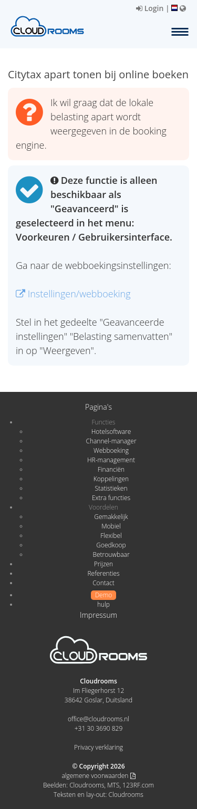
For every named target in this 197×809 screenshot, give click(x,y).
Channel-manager (111, 441)
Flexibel (110, 535)
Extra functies (111, 497)
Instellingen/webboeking (73, 293)
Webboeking (111, 450)
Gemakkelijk (111, 516)
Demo (103, 594)
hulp (103, 604)
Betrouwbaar (110, 554)
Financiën (111, 469)
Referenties (103, 573)
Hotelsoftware (111, 431)
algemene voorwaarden (98, 775)
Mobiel (111, 526)
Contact (103, 582)
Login (149, 8)
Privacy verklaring (98, 747)
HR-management (111, 459)
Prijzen (103, 563)
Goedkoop (111, 545)
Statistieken (111, 488)
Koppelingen (111, 478)
